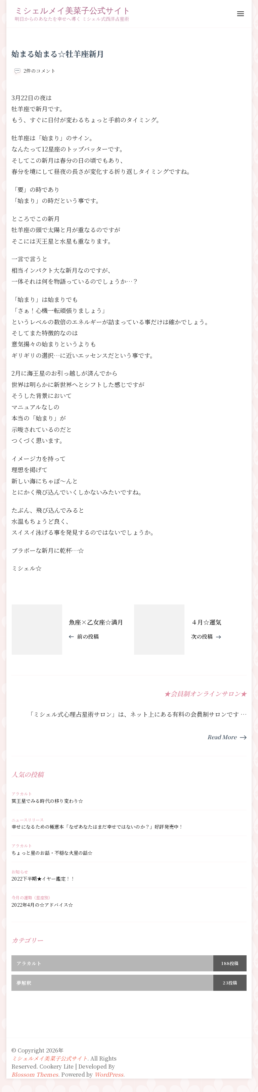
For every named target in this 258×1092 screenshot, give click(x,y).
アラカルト (21, 794)
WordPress (109, 1074)
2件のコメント (40, 70)
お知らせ (19, 872)
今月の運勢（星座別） (31, 898)
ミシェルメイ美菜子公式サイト (73, 10)
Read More (221, 737)
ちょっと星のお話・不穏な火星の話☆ (51, 852)
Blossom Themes (34, 1074)
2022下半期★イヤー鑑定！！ (43, 878)
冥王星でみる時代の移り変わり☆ (47, 800)
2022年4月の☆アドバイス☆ (42, 904)
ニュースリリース (27, 820)
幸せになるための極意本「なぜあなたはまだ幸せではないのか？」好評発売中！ (97, 826)
